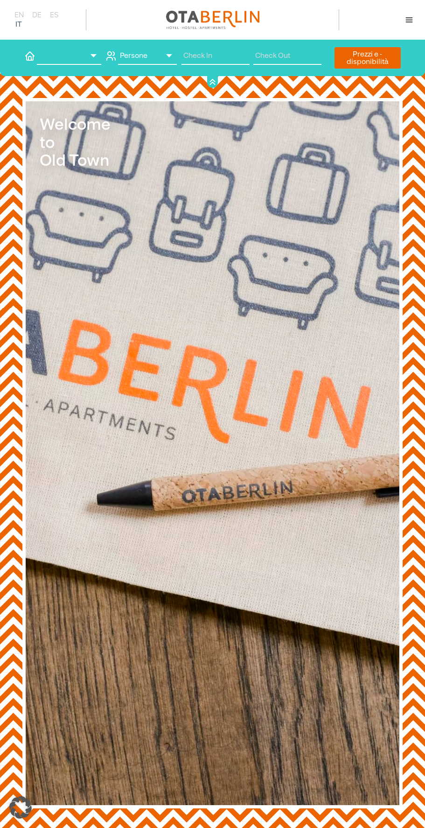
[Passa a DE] (36, 15)
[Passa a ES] (54, 15)
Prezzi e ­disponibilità (368, 57)
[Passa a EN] (19, 15)
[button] (20, 807)
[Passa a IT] (19, 24)
